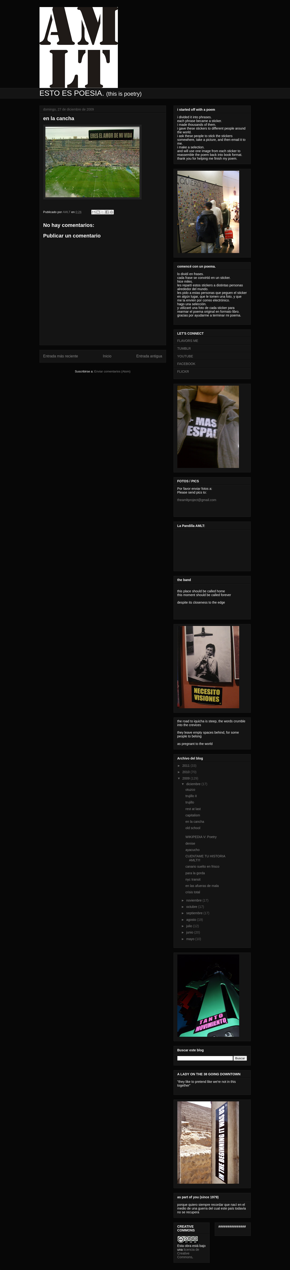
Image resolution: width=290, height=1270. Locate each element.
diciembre (194, 784)
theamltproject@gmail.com (196, 500)
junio (190, 932)
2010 (186, 772)
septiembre (194, 913)
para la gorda (195, 873)
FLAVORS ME (187, 341)
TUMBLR (184, 348)
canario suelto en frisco (202, 866)
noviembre (194, 900)
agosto (191, 920)
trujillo (189, 802)
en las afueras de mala (202, 886)
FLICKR (183, 371)
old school (192, 828)
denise (190, 843)
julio (189, 926)
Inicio (107, 356)
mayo (190, 939)
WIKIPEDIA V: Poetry (201, 837)
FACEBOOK (186, 364)
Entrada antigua (149, 356)
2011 (186, 766)
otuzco (190, 789)
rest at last (193, 809)
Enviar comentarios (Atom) (112, 371)
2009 (186, 778)
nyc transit (192, 879)
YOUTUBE (185, 356)
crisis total (192, 892)
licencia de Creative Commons (188, 1253)
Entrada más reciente (60, 356)
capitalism (192, 815)
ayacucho (192, 850)
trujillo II (191, 796)
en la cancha (194, 821)
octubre (192, 907)
